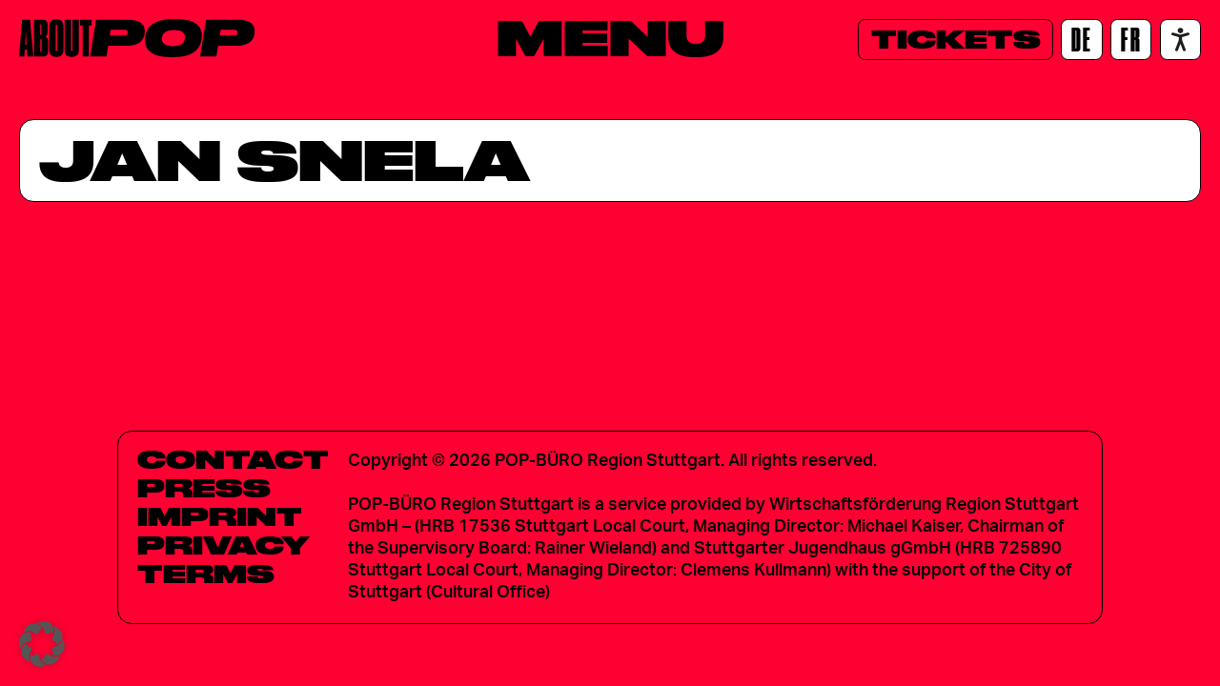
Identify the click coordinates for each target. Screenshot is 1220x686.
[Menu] (610, 37)
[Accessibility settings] (1180, 39)
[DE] (1081, 39)
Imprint (219, 516)
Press (204, 488)
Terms (205, 573)
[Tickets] (955, 39)
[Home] (136, 38)
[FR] (1130, 39)
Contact (233, 459)
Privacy (223, 545)
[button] (42, 644)
